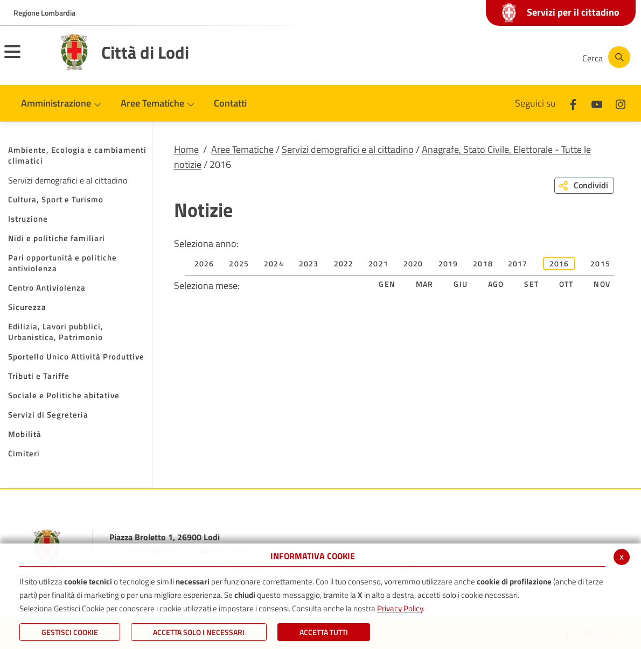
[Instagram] (530, 57)
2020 (413, 263)
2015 (600, 263)
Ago (496, 284)
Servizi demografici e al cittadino (348, 149)
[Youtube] (497, 57)
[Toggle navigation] (25, 58)
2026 (204, 263)
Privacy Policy (400, 608)
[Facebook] (465, 57)
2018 (483, 263)
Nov (602, 284)
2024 (274, 263)
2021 (378, 263)
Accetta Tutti (323, 632)
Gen (387, 284)
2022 (344, 263)
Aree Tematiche (242, 149)
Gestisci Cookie (69, 632)
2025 (239, 263)
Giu (461, 284)
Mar (425, 284)
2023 (309, 263)
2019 (448, 263)
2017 (518, 263)
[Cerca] (604, 57)
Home (186, 149)
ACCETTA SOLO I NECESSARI (199, 632)
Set (531, 284)
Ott (566, 284)
